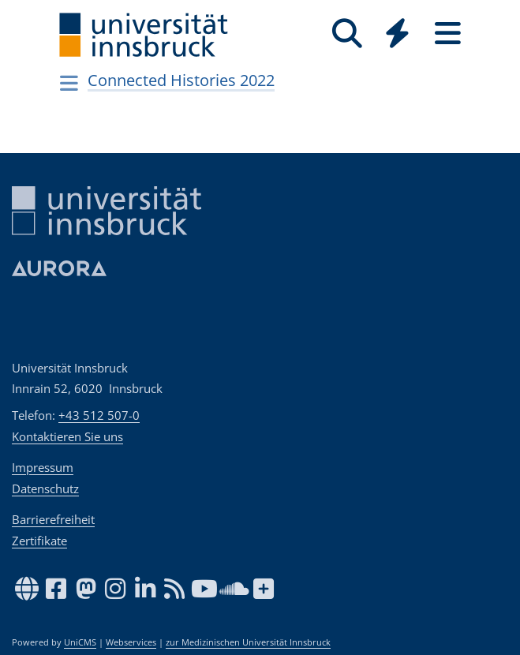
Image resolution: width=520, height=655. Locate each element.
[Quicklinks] (397, 33)
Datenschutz (45, 488)
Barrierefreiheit (53, 519)
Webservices (131, 642)
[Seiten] (448, 33)
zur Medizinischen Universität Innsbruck (248, 642)
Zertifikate (39, 540)
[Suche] (347, 33)
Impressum (42, 467)
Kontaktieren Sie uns (67, 436)
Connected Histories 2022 (181, 80)
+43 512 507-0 (99, 415)
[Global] (397, 35)
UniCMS (80, 642)
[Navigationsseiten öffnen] (70, 83)
